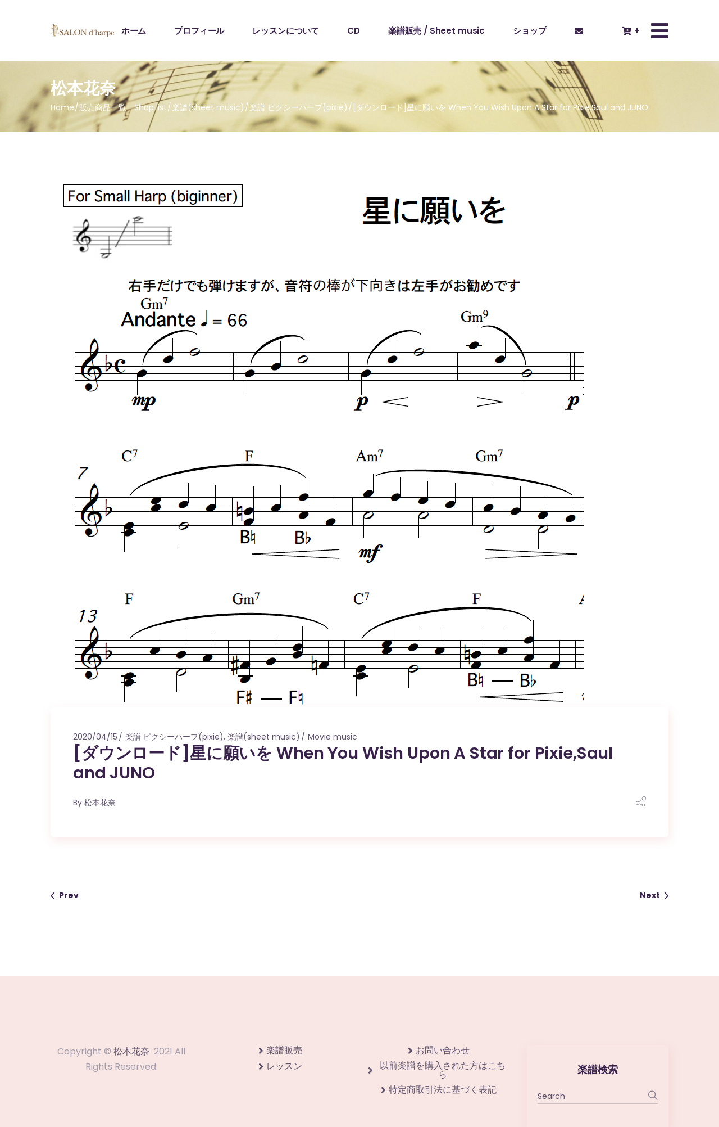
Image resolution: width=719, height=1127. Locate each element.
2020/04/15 (95, 736)
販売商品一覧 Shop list (123, 107)
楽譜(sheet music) (208, 107)
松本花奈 (100, 802)
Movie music (332, 736)
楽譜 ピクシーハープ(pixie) (298, 107)
